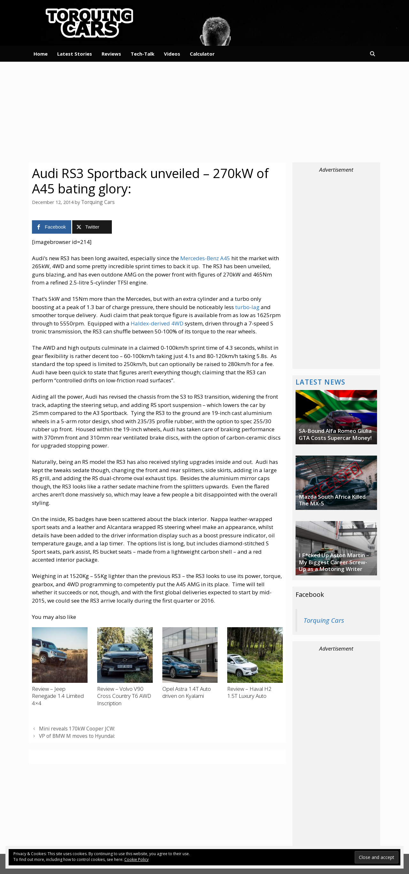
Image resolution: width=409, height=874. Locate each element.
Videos (172, 54)
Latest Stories (74, 54)
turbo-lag (247, 306)
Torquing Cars (324, 620)
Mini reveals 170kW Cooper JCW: (73, 728)
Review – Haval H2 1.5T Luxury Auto (249, 692)
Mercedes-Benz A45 (205, 257)
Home (41, 54)
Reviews (111, 54)
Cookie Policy (136, 859)
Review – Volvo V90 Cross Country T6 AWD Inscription (124, 695)
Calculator (202, 54)
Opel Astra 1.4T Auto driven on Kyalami (186, 692)
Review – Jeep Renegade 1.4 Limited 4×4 (58, 695)
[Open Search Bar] (372, 54)
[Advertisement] (204, 111)
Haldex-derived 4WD (157, 322)
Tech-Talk (142, 54)
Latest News (320, 381)
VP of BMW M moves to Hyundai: (74, 735)
